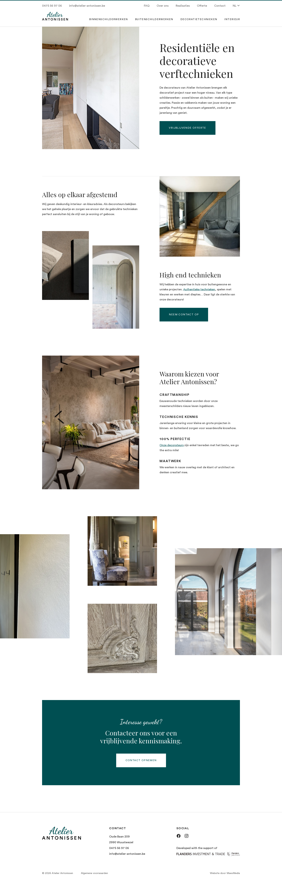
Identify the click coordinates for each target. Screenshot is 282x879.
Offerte (202, 5)
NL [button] (236, 5)
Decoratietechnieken (198, 19)
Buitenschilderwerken (154, 19)
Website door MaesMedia (225, 873)
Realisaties (183, 5)
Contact (220, 5)
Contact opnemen (141, 760)
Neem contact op (184, 314)
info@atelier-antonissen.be (87, 5)
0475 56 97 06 (52, 5)
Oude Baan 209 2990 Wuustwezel (121, 839)
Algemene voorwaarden (94, 873)
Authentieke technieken (199, 289)
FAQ (146, 5)
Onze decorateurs (172, 445)
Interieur (232, 19)
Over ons (163, 5)
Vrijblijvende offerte (187, 128)
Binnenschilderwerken (108, 19)
